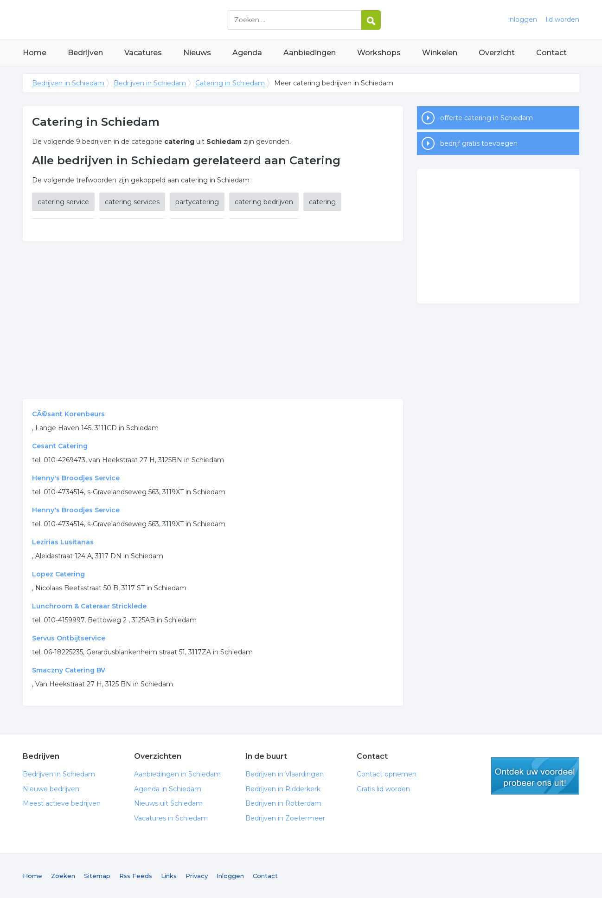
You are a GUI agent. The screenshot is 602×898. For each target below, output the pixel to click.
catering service (63, 202)
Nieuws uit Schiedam (168, 803)
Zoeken (63, 875)
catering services (132, 202)
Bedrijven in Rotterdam (283, 803)
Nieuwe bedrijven (51, 789)
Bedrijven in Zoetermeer (285, 818)
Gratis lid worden (383, 789)
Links (169, 875)
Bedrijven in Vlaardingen (284, 774)
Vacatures (143, 52)
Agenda (247, 52)
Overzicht (497, 52)
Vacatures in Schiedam (171, 818)
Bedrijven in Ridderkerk (282, 789)
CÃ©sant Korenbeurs (68, 414)
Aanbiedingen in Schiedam (177, 774)
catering (322, 202)
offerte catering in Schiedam (486, 118)
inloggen (522, 19)
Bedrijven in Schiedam (139, 19)
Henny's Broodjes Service (76, 478)
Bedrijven (85, 52)
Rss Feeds (135, 875)
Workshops (379, 52)
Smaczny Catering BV (68, 670)
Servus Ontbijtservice (68, 638)
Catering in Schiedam (230, 83)
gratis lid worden (535, 776)
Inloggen (230, 875)
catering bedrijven (264, 202)
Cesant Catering (60, 446)
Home (34, 52)
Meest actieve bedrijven (62, 803)
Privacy (197, 875)
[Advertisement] (213, 320)
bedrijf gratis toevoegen (479, 143)
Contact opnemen (386, 774)
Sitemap (97, 875)
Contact (551, 52)
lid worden (562, 19)
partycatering (197, 202)
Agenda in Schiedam (167, 789)
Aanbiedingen (309, 52)
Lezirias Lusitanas (63, 542)
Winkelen (439, 52)
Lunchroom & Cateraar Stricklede (89, 606)
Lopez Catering (58, 574)
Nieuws (197, 52)
